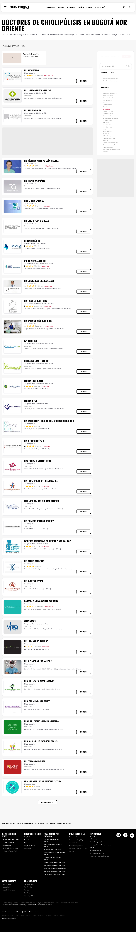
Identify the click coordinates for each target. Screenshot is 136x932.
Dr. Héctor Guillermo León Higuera (41, 160)
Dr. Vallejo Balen (32, 110)
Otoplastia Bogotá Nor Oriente (52, 849)
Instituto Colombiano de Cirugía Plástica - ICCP (47, 541)
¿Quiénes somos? (7, 884)
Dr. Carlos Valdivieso (34, 761)
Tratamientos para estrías (76, 846)
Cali (25, 843)
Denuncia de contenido (9, 890)
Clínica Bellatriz (6, 845)
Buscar (126, 56)
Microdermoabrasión (109, 138)
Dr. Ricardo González (34, 180)
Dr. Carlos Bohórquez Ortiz (38, 320)
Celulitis (105, 107)
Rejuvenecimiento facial (110, 145)
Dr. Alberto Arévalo (34, 441)
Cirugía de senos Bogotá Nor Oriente (54, 874)
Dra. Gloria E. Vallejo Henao (38, 461)
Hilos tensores (107, 131)
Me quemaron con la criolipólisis (99, 856)
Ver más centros (47, 802)
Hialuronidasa (107, 125)
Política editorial (59, 916)
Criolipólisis (106, 109)
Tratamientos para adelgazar (111, 149)
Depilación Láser (108, 111)
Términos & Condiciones (9, 918)
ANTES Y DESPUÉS (100, 7)
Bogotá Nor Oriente (30, 846)
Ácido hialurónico (108, 95)
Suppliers (27, 893)
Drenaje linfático (108, 113)
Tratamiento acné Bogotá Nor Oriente (55, 868)
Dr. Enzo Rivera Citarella (36, 220)
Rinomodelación (108, 147)
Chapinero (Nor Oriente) (110, 81)
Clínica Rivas (30, 400)
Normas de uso (20, 916)
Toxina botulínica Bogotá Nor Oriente (54, 865)
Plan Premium (28, 887)
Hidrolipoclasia (107, 127)
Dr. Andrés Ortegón (33, 581)
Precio (23, 46)
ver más (51, 263)
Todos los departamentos (110, 78)
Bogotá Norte (28, 837)
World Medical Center (35, 260)
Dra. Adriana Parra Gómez (37, 701)
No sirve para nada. (95, 850)
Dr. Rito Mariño (31, 70)
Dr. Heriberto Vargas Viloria (10, 851)
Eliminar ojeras (107, 120)
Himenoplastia (73, 843)
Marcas (26, 890)
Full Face (106, 122)
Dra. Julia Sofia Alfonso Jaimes (39, 681)
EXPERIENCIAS (71, 7)
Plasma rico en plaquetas (110, 142)
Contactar (83, 81)
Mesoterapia (107, 134)
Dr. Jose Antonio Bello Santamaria (41, 481)
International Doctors (30, 896)
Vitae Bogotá (30, 621)
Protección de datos (8, 916)
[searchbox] (111, 56)
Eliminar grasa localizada (110, 118)
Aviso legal (49, 916)
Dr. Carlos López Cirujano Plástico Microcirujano (49, 420)
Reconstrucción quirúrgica (77, 840)
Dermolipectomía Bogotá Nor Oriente (54, 871)
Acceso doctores (29, 884)
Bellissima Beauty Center (36, 360)
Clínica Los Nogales (33, 380)
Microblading (107, 136)
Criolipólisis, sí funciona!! (97, 853)
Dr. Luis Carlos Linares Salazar (39, 280)
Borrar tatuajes (107, 100)
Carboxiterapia (107, 104)
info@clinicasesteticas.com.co (28, 912)
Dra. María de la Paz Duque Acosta (41, 741)
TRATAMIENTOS (50, 7)
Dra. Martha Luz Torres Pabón (10, 839)
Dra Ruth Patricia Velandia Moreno (41, 721)
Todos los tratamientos (110, 93)
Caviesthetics (30, 340)
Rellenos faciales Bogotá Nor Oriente (54, 862)
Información (6, 46)
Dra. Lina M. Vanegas (34, 200)
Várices (105, 151)
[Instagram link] (118, 835)
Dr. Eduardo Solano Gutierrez (39, 521)
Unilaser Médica (32, 240)
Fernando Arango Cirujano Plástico (41, 501)
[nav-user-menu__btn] (130, 7)
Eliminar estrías (107, 116)
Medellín (26, 840)
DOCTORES (61, 7)
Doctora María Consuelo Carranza (41, 601)
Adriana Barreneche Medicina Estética (42, 781)
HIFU (104, 129)
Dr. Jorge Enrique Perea (35, 300)
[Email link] (132, 835)
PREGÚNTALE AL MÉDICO (85, 7)
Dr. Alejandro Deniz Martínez (38, 661)
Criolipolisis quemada (96, 842)
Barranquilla (27, 849)
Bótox (105, 102)
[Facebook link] (125, 835)
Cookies (28, 916)
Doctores (15, 46)
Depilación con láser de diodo (78, 849)
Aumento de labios (108, 98)
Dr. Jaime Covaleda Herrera (37, 90)
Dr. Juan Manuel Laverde (36, 641)
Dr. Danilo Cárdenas (34, 561)
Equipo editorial (6, 887)
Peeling (105, 140)
